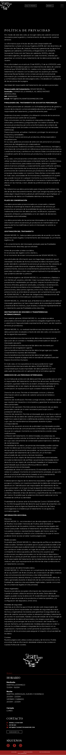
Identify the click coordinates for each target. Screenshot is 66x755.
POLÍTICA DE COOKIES (28, 752)
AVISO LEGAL (14, 752)
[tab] (10, 673)
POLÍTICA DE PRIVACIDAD (44, 752)
